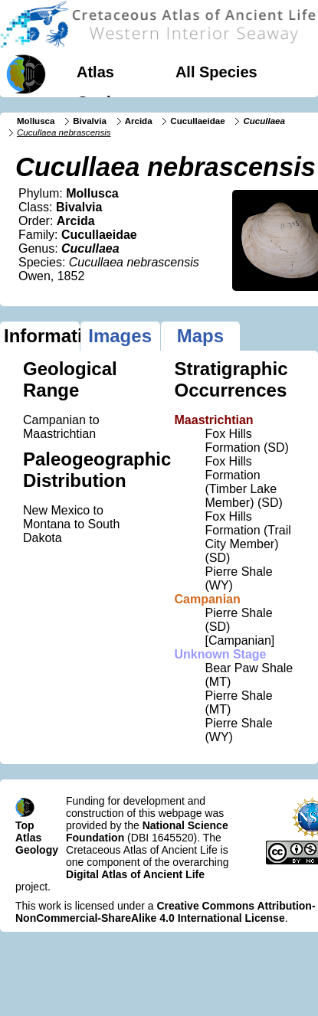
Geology (107, 101)
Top (24, 825)
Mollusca (35, 121)
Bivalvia (90, 121)
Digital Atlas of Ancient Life (135, 874)
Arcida (138, 121)
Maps (200, 335)
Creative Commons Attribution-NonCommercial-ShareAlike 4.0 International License (165, 912)
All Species (216, 72)
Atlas (95, 72)
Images (120, 335)
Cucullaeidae (197, 121)
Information (42, 335)
